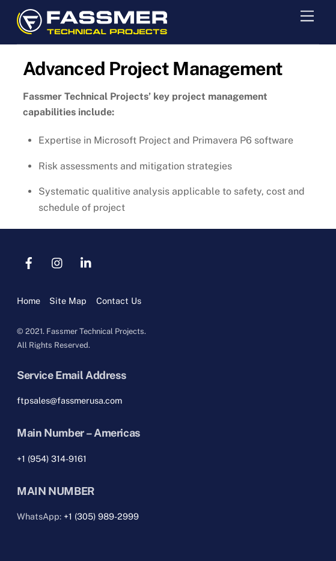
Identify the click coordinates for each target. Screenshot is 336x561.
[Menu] (307, 16)
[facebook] (29, 261)
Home (28, 301)
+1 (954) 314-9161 (52, 458)
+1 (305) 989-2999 (101, 516)
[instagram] (58, 261)
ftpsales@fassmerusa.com (69, 400)
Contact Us (118, 301)
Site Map (68, 301)
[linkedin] (87, 261)
